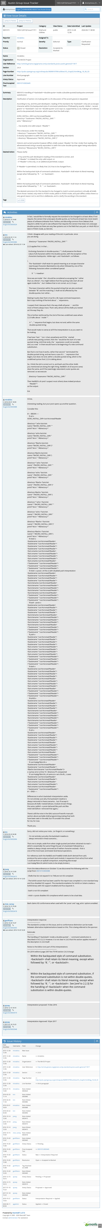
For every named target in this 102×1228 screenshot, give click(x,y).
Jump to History (25, 20)
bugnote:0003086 (10, 242)
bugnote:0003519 (10, 1013)
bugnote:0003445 (10, 928)
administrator (13, 1218)
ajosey (7, 1005)
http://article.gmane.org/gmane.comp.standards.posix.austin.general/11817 (47, 64)
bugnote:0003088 (10, 407)
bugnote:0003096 (10, 839)
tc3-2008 (21, 200)
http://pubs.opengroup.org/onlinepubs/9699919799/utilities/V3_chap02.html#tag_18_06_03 (53, 71)
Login (18, 9)
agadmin (16, 1204)
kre (6, 235)
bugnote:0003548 (10, 1029)
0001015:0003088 (43, 871)
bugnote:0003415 (10, 876)
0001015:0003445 (23, 83)
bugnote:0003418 (10, 911)
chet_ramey (9, 904)
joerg (7, 869)
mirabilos (20, 38)
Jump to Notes (10, 20)
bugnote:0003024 (10, 224)
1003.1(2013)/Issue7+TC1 (68, 3)
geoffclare (9, 920)
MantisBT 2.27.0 (18, 1213)
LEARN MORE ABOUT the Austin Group (36, 9)
